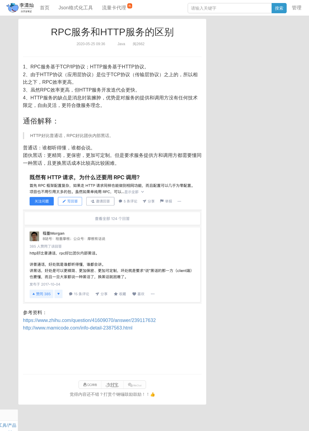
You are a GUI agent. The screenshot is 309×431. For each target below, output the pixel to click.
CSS (284, 55)
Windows (219, 48)
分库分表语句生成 (228, 104)
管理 (296, 7)
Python (259, 55)
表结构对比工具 (226, 113)
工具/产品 (280, 34)
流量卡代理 (117, 6)
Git (214, 55)
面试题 (258, 41)
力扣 (226, 34)
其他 (251, 48)
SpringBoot (258, 34)
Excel (216, 62)
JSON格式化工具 (227, 86)
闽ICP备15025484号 (130, 420)
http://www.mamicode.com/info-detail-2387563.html (77, 327)
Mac (285, 41)
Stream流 (267, 48)
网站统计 (273, 420)
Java (215, 34)
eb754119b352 (229, 420)
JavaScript (240, 41)
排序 (273, 55)
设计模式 (241, 55)
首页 (44, 7)
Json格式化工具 (76, 7)
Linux (225, 55)
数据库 (239, 34)
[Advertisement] (112, 353)
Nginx (283, 48)
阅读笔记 (219, 41)
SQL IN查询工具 (226, 95)
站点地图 (253, 420)
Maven (272, 41)
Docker (237, 48)
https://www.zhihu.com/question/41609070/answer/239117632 (89, 320)
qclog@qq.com (175, 420)
